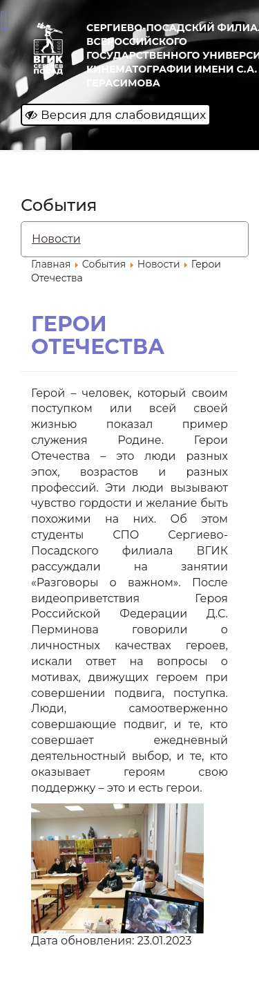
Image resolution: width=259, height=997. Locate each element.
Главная (50, 264)
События (104, 264)
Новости (56, 238)
